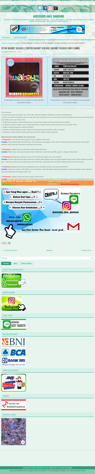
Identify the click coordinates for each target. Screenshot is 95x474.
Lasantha (44, 471)
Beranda (6, 38)
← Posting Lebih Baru (9, 250)
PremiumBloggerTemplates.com (59, 471)
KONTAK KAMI (20, 38)
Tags (15, 263)
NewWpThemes (21, 471)
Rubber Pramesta (9, 52)
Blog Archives (27, 263)
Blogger (69, 468)
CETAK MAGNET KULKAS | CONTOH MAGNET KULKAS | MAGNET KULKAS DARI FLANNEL (40, 48)
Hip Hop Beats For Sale (78, 471)
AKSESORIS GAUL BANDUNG (48, 16)
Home (4, 43)
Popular (6, 263)
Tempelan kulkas (14, 43)
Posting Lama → (87, 250)
